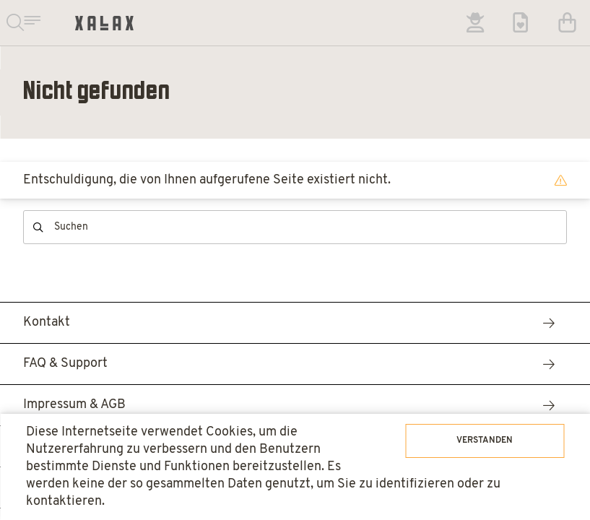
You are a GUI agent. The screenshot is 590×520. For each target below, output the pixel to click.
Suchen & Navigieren (23, 23)
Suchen (38, 227)
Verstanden (484, 440)
